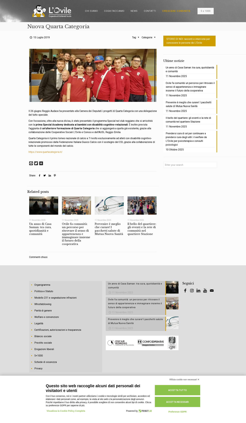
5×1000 (38, 355)
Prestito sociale (43, 342)
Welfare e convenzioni (46, 317)
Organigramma (42, 284)
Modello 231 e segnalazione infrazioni (55, 297)
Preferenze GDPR (177, 411)
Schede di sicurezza (45, 362)
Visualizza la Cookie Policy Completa (66, 411)
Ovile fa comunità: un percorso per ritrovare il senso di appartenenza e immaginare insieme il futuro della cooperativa (76, 234)
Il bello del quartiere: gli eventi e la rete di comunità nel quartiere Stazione (142, 229)
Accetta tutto (177, 390)
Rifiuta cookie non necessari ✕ (184, 379)
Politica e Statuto (43, 291)
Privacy (38, 368)
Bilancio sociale (43, 336)
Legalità (38, 323)
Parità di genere (43, 310)
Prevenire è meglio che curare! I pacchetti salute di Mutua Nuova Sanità (109, 229)
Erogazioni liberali (44, 349)
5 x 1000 (206, 11)
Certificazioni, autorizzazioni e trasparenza (57, 329)
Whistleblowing (42, 304)
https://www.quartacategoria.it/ (45, 151)
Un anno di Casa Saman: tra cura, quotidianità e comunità (40, 229)
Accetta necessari (177, 402)
